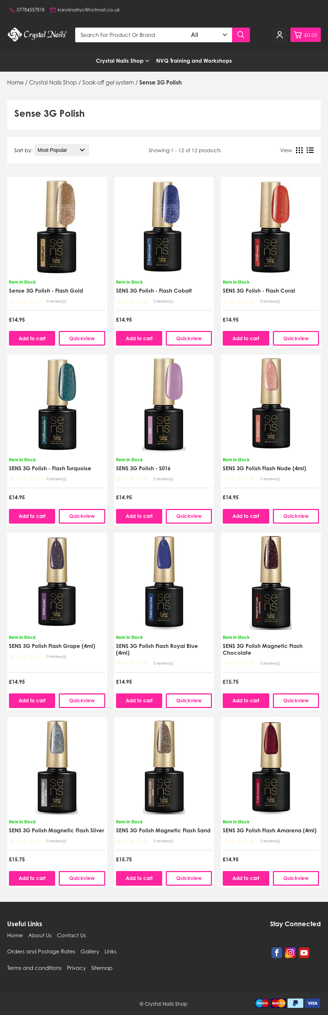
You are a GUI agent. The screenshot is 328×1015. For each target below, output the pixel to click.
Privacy (76, 968)
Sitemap (101, 968)
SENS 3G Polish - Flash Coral (259, 290)
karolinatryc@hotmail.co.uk (85, 10)
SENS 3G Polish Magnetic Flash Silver (56, 830)
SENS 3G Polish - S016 (143, 468)
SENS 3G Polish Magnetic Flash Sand (163, 830)
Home (15, 935)
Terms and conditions (34, 968)
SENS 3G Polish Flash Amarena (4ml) (270, 830)
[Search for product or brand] (131, 35)
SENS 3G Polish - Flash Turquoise (50, 468)
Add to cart (32, 338)
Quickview (82, 338)
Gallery (90, 951)
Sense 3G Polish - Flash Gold (46, 290)
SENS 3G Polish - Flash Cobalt (154, 290)
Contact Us (71, 935)
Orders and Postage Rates (41, 951)
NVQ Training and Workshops (194, 60)
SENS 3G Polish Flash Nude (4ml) (264, 468)
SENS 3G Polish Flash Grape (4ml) (52, 646)
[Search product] (241, 35)
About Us (40, 935)
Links (110, 951)
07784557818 (27, 10)
